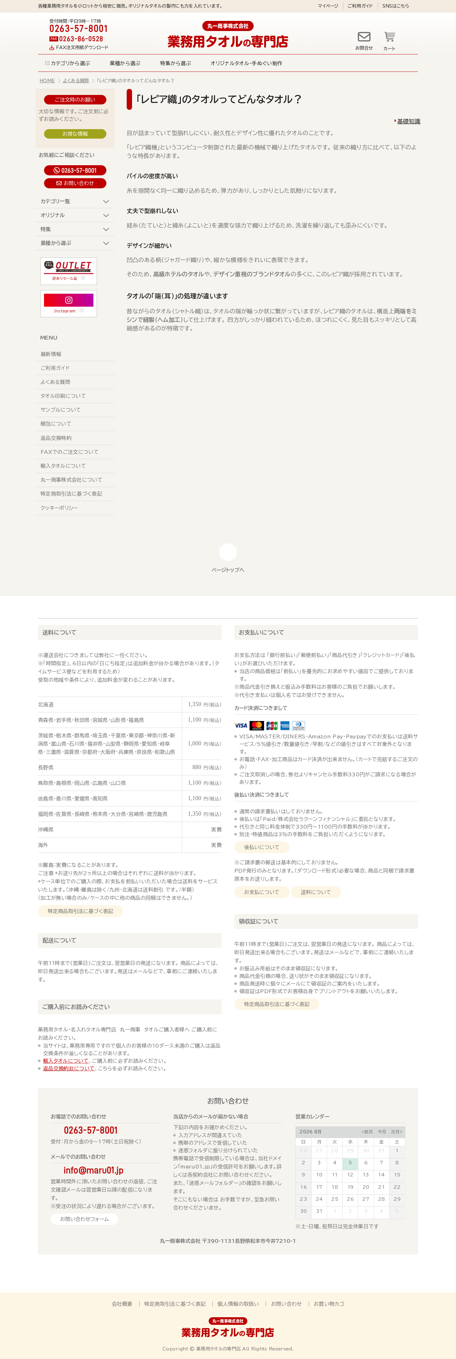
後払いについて (262, 847)
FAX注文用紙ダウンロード (82, 47)
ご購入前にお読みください (76, 1007)
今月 (382, 1132)
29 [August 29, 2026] (397, 1199)
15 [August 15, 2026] (397, 1175)
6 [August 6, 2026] (366, 1163)
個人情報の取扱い (238, 1303)
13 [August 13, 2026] (366, 1175)
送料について (59, 632)
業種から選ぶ (125, 63)
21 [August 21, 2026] (381, 1187)
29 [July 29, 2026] (350, 1151)
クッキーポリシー (59, 507)
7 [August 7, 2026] (381, 1163)
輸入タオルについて (63, 465)
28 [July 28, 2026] (334, 1151)
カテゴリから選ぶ (70, 63)
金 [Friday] (381, 1142)
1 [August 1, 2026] (397, 1151)
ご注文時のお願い (75, 99)
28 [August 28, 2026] (381, 1199)
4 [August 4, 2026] (335, 1163)
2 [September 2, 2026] (350, 1211)
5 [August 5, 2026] (350, 1163)
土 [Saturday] (397, 1142)
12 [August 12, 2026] (350, 1175)
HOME (47, 80)
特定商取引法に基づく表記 (71, 493)
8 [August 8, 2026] (397, 1163)
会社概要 (122, 1303)
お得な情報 (75, 133)
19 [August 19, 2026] (350, 1187)
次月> (397, 1132)
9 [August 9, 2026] (303, 1175)
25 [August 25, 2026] (334, 1199)
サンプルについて (61, 409)
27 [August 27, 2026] (366, 1199)
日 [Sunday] (303, 1142)
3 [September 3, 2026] (366, 1211)
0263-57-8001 (79, 170)
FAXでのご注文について (70, 451)
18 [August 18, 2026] (335, 1187)
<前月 (367, 1132)
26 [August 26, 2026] (350, 1199)
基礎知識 (409, 121)
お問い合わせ (79, 183)
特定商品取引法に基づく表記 (80, 911)
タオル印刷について (63, 395)
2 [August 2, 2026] (303, 1163)
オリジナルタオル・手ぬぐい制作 (246, 63)
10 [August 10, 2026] (319, 1175)
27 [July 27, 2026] (319, 1151)
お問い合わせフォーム (84, 1219)
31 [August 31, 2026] (319, 1211)
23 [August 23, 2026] (303, 1199)
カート (389, 49)
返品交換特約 (56, 438)
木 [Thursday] (366, 1142)
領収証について (259, 921)
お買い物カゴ (329, 1303)
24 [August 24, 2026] (319, 1199)
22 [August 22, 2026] (397, 1187)
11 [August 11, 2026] (335, 1175)
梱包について (56, 423)
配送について (59, 940)
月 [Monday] (319, 1142)
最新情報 (51, 354)
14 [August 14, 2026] (381, 1175)
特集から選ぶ (175, 63)
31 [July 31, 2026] (381, 1151)
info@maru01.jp (94, 1170)
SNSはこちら (396, 6)
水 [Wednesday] (350, 1142)
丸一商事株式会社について (72, 479)
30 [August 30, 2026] (303, 1211)
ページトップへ (228, 570)
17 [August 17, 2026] (319, 1187)
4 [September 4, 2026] (381, 1211)
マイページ (328, 6)
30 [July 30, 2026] (366, 1151)
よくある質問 (76, 80)
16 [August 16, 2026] (303, 1187)
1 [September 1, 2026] (334, 1211)
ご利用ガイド (360, 6)
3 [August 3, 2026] (319, 1163)
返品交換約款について (69, 1068)
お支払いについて (261, 632)
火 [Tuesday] (334, 1142)
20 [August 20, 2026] (366, 1187)
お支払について (262, 892)
